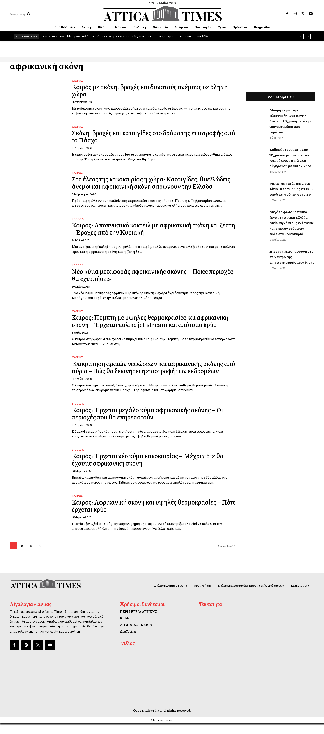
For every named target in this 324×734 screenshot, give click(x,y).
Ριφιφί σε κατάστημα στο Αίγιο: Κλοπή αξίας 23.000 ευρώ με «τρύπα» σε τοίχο (291, 189)
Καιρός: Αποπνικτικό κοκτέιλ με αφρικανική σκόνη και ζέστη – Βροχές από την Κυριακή (149, 234)
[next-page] (40, 556)
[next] (308, 36)
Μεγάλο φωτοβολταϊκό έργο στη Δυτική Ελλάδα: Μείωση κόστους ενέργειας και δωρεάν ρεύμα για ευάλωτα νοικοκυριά (291, 222)
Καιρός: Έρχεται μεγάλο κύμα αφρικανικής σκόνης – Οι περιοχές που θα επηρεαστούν (150, 424)
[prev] (301, 36)
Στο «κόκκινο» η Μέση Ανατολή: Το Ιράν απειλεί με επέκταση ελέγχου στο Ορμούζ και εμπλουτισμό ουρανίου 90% (125, 36)
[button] (21, 13)
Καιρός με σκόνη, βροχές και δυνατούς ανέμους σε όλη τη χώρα (153, 90)
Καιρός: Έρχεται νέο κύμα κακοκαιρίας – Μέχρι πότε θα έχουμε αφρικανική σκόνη (151, 470)
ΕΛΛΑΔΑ (78, 224)
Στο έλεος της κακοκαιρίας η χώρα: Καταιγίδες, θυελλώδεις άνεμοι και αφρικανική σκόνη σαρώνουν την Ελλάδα (151, 185)
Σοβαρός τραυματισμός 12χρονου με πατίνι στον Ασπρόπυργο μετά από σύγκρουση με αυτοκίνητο (290, 157)
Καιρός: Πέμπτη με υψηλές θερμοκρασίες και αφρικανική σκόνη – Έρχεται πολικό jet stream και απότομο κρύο (154, 326)
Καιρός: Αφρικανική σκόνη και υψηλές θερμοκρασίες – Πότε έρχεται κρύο (150, 516)
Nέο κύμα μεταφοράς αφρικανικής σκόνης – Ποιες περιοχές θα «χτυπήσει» (143, 280)
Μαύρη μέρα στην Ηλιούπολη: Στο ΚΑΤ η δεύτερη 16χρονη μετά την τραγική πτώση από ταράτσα (290, 120)
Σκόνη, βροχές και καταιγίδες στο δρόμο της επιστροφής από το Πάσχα (151, 136)
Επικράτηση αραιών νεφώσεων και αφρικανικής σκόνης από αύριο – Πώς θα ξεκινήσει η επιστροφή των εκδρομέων (151, 375)
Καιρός (77, 80)
